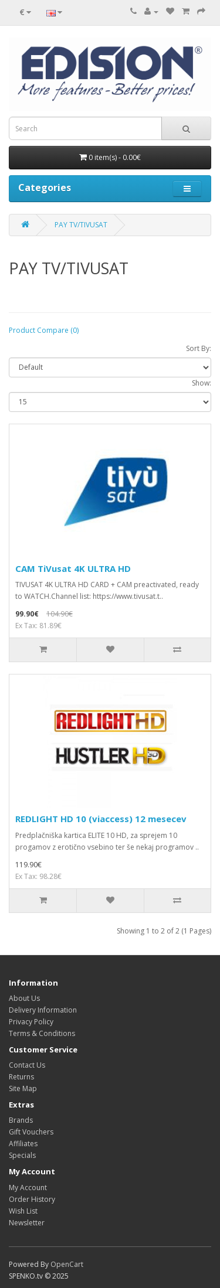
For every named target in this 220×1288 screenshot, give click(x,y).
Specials (22, 1155)
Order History (32, 1199)
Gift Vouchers (31, 1132)
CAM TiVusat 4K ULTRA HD (73, 568)
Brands (21, 1120)
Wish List (23, 1211)
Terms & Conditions (42, 1033)
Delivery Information (43, 1010)
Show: (201, 383)
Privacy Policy (31, 1022)
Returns (21, 1077)
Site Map (23, 1088)
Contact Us (27, 1065)
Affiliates (23, 1144)
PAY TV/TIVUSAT (81, 225)
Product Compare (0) (44, 330)
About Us (24, 998)
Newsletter (27, 1223)
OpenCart (66, 1264)
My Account (28, 1187)
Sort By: (198, 348)
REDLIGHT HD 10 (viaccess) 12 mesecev (101, 818)
